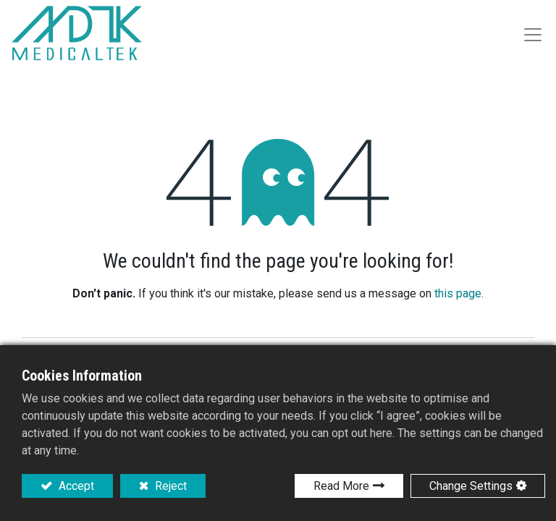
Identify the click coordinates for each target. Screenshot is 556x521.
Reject (169, 486)
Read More (341, 486)
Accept (75, 486)
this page (457, 293)
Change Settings (471, 486)
